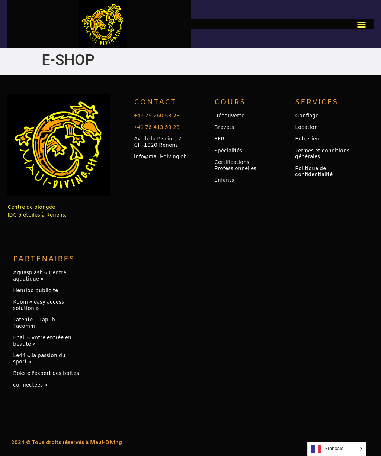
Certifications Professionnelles (235, 165)
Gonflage (306, 116)
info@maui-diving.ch (160, 157)
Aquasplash (28, 272)
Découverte (229, 116)
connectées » (30, 385)
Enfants (224, 180)
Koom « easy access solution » (38, 305)
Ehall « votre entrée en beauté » (42, 341)
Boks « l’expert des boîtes (46, 373)
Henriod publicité (35, 290)
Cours (230, 102)
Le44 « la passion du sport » (39, 359)
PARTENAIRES (44, 259)
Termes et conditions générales (322, 154)
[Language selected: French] (336, 449)
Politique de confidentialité (314, 172)
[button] (362, 24)
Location (306, 127)
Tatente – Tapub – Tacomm (36, 323)
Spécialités (228, 151)
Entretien (307, 139)
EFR (219, 139)
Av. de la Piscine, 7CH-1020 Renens (158, 142)
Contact (155, 102)
